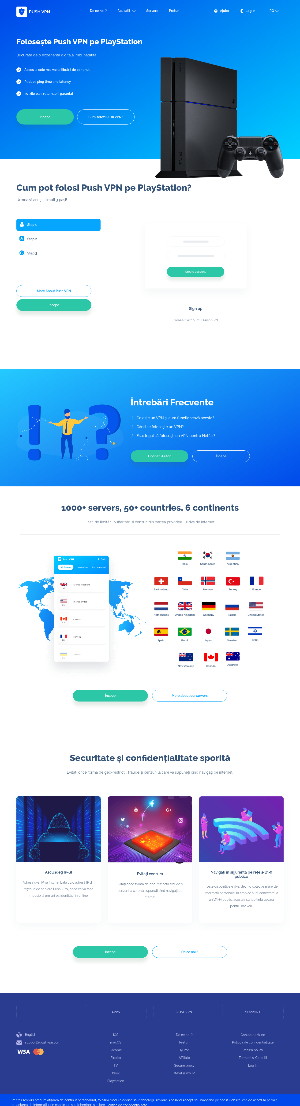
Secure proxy (184, 1065)
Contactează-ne (252, 1035)
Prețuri (174, 11)
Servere (152, 11)
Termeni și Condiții (253, 1058)
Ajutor (221, 11)
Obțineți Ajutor (159, 456)
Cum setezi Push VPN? (105, 117)
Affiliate (184, 1058)
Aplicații (126, 11)
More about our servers (190, 696)
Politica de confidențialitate (253, 1042)
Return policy (253, 1050)
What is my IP (184, 1073)
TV (116, 1065)
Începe (45, 117)
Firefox (116, 1058)
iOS (115, 1035)
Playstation (115, 1081)
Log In (247, 11)
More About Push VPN (54, 291)
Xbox (116, 1073)
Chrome (116, 1050)
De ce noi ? (98, 11)
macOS (115, 1042)
